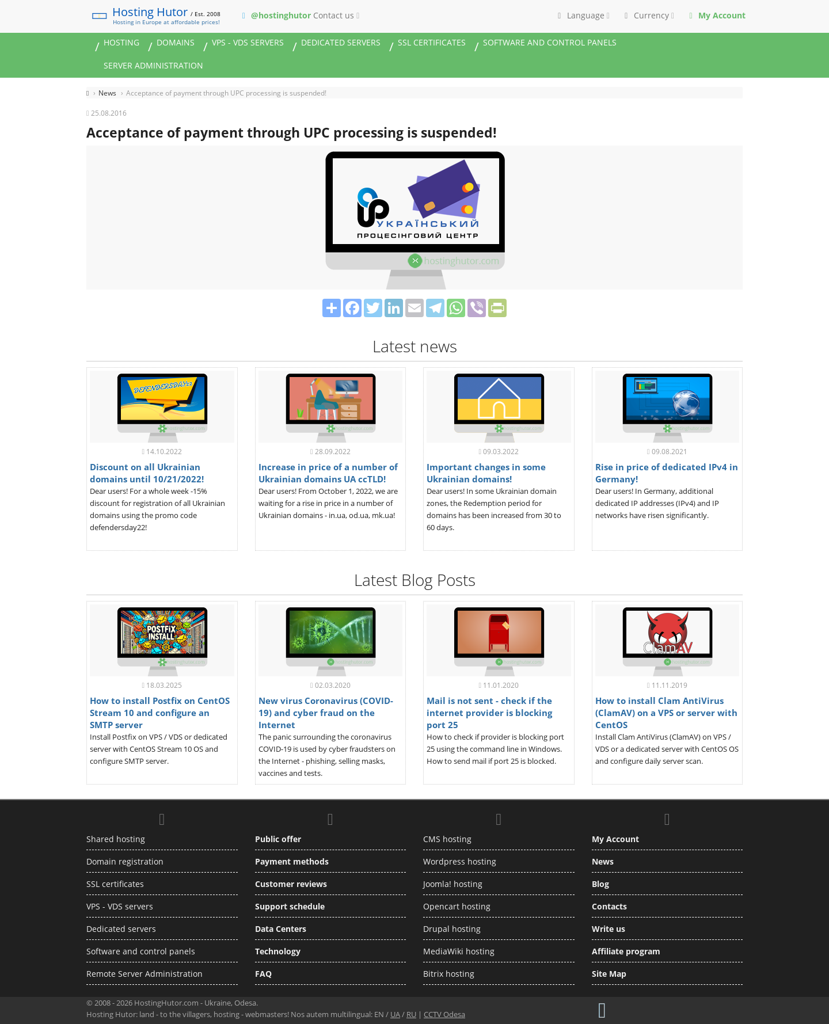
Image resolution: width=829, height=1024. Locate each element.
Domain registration (124, 861)
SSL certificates (432, 42)
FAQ (263, 973)
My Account (615, 838)
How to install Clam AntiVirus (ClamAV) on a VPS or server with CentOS (666, 712)
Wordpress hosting (459, 861)
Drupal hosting (452, 928)
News (603, 861)
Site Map (609, 973)
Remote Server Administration (144, 973)
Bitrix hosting (448, 973)
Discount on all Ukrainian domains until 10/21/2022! (147, 473)
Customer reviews (291, 883)
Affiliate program (626, 951)
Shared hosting (115, 838)
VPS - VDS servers (248, 42)
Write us (608, 928)
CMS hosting (447, 838)
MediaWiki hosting (459, 951)
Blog (600, 883)
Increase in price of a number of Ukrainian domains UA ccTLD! (328, 473)
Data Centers (280, 928)
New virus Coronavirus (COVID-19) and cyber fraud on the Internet (325, 712)
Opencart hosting (456, 906)
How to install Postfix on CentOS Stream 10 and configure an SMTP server (160, 712)
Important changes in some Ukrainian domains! (486, 473)
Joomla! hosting (452, 883)
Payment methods (292, 861)
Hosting (121, 42)
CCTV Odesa (444, 1014)
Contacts (609, 906)
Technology (278, 951)
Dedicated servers (341, 42)
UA (395, 1014)
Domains (176, 42)
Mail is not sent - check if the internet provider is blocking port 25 (489, 712)
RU (411, 1014)
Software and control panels (550, 42)
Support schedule (290, 906)
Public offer (278, 838)
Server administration (153, 65)
